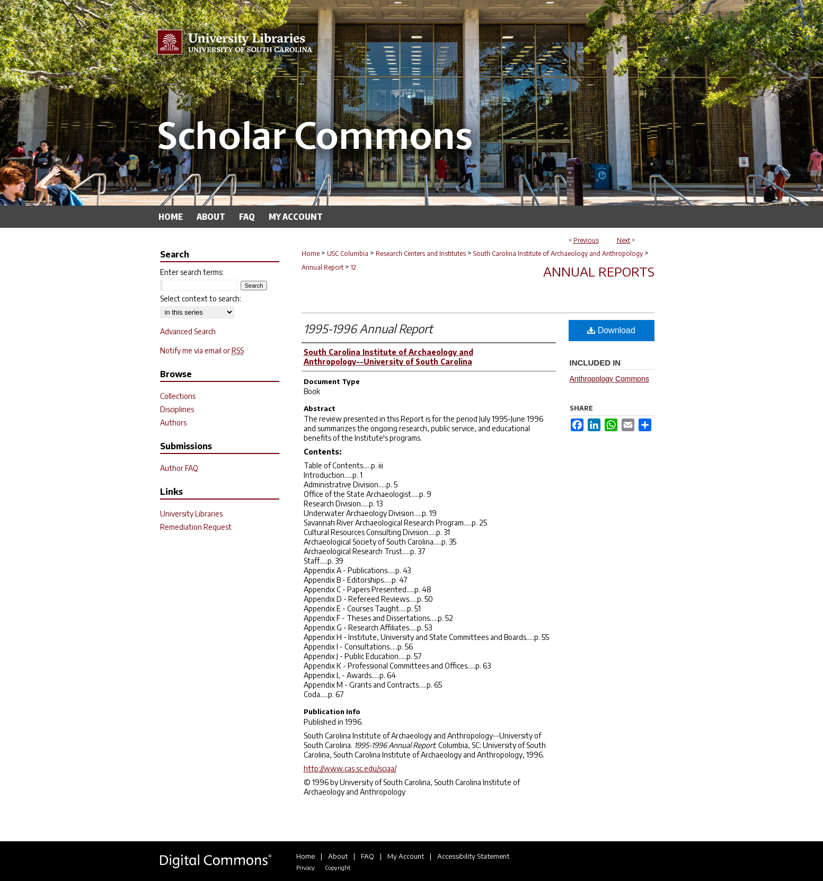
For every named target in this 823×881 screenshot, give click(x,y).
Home (311, 253)
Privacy (305, 867)
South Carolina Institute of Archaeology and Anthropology (558, 253)
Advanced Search (188, 331)
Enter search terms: (192, 272)
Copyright (337, 867)
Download (611, 330)
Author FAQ (179, 468)
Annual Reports (598, 271)
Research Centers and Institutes (421, 253)
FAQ (367, 856)
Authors (173, 422)
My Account (405, 856)
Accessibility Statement (473, 856)
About (338, 856)
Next (623, 240)
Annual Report (322, 267)
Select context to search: (200, 298)
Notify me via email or (202, 350)
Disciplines (177, 409)
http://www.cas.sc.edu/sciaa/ (350, 768)
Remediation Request (196, 526)
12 (353, 267)
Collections (178, 396)
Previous (586, 240)
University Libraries (191, 513)
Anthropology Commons (609, 379)
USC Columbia (347, 253)
